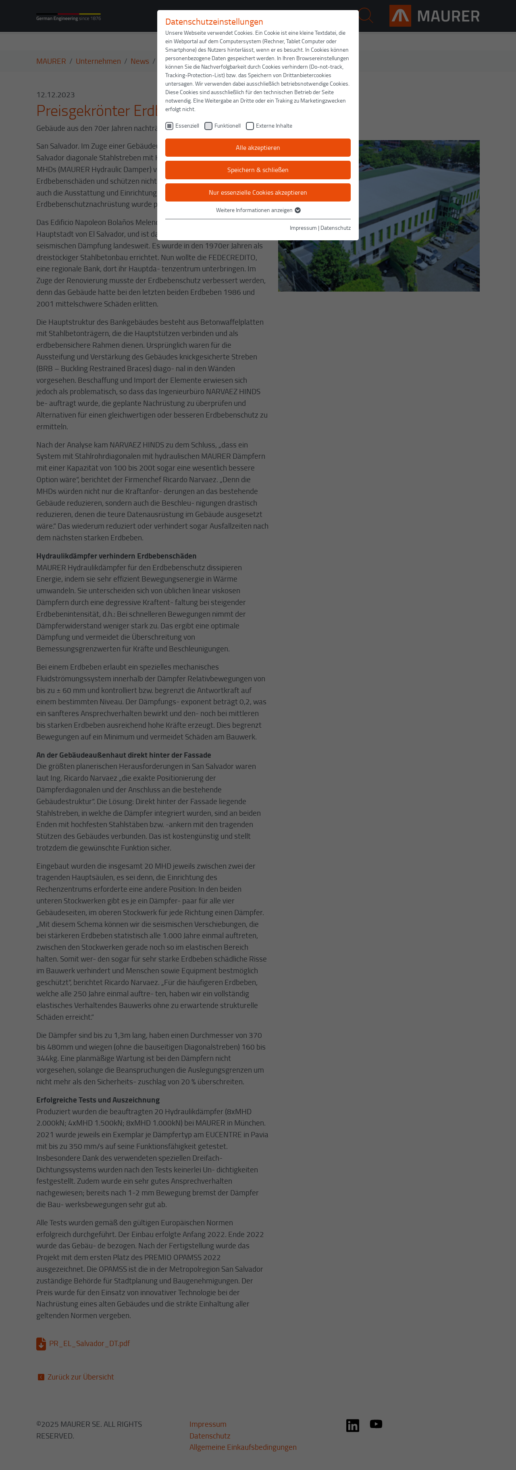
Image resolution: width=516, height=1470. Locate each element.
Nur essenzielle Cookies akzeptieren (258, 192)
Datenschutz (335, 227)
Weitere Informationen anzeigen (258, 210)
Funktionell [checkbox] (227, 125)
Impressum (303, 227)
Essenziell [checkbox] (187, 125)
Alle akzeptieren (258, 147)
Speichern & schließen (258, 169)
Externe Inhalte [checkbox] (274, 125)
